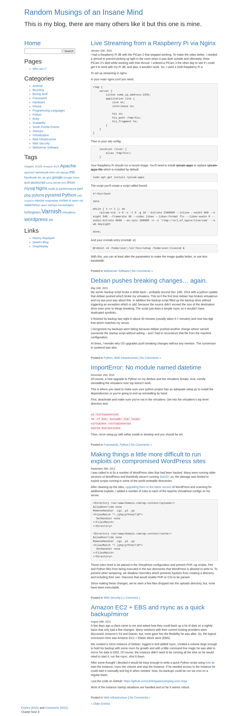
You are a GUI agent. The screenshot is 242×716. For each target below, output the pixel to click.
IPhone (37, 106)
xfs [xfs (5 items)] (51, 220)
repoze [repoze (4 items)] (39, 200)
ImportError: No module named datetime (146, 367)
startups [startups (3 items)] (52, 205)
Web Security (112, 597)
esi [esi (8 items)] (72, 172)
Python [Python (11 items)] (69, 195)
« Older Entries (100, 703)
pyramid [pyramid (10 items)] (53, 195)
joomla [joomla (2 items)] (49, 183)
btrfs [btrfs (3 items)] (52, 172)
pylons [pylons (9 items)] (38, 195)
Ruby (36, 118)
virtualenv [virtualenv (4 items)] (69, 212)
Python (108, 357)
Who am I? (40, 68)
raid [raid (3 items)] (79, 195)
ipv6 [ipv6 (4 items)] (27, 182)
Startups (38, 131)
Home (32, 43)
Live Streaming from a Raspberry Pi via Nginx (153, 43)
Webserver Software (117, 271)
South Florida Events (46, 127)
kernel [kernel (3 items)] (57, 182)
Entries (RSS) (30, 707)
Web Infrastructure (126, 357)
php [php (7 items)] (27, 195)
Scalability (39, 122)
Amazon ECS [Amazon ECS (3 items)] (51, 166)
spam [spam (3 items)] (75, 200)
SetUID (164, 476)
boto (208, 662)
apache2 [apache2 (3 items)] (29, 172)
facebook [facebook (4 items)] (30, 177)
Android (37, 85)
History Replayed (44, 238)
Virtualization (41, 135)
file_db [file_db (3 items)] (42, 177)
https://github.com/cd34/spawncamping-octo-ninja (155, 681)
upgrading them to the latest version (148, 487)
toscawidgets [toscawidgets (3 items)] (66, 205)
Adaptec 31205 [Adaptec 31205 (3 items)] (33, 166)
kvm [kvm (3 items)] (64, 182)
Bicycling (38, 90)
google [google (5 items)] (57, 177)
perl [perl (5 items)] (80, 189)
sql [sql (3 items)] (81, 200)
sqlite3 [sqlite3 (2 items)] (44, 205)
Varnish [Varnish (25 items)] (52, 211)
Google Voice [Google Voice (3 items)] (71, 177)
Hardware (39, 102)
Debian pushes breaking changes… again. (149, 280)
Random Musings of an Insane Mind (83, 12)
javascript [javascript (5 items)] (38, 182)
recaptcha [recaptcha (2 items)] (29, 200)
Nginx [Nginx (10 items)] (41, 188)
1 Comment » (131, 597)
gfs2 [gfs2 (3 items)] (48, 177)
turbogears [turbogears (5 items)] (32, 212)
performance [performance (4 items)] (68, 188)
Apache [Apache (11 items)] (68, 165)
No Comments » (142, 271)
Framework (111, 444)
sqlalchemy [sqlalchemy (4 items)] (32, 205)
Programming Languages (49, 110)
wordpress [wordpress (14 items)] (36, 219)
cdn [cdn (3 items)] (57, 172)
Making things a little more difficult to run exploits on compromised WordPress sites (148, 457)
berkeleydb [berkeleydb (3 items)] (42, 172)
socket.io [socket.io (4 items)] (65, 200)
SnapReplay (40, 246)
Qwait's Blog (40, 242)
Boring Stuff (40, 94)
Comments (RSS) (56, 707)
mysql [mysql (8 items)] (29, 188)
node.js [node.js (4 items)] (53, 188)
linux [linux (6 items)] (71, 182)
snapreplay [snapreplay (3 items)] (51, 200)
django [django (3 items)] (64, 172)
